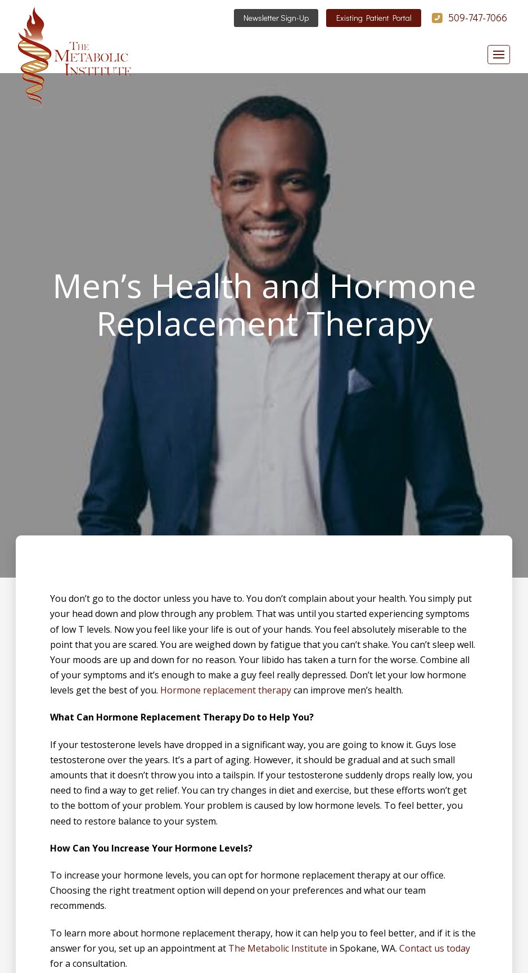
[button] (499, 54)
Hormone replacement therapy (225, 690)
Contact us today (434, 948)
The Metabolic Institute (277, 948)
